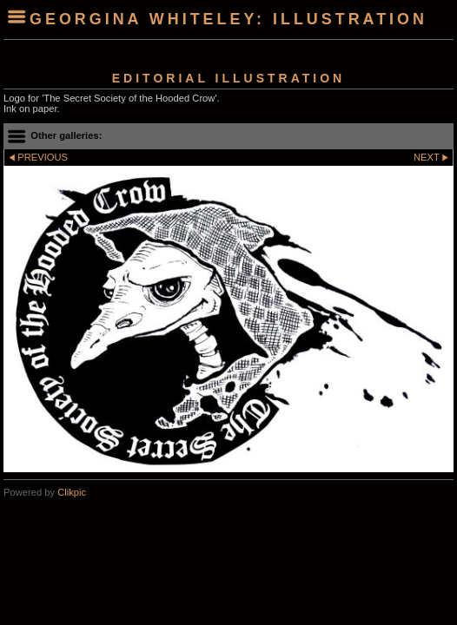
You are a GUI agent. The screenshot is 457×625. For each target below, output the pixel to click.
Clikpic (71, 492)
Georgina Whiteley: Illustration (228, 19)
